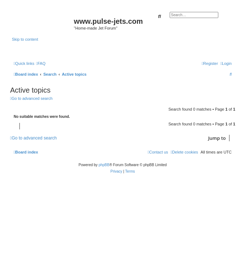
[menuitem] (40, 63)
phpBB (104, 165)
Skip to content (25, 39)
